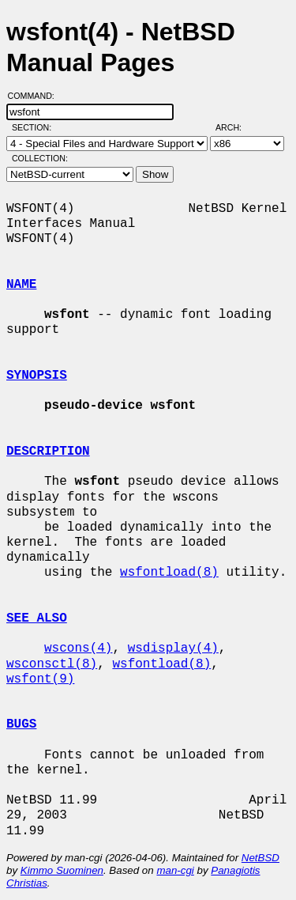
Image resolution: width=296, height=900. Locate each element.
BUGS (21, 724)
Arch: (235, 127)
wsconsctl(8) (51, 664)
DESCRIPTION (48, 451)
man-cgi (174, 870)
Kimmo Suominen (62, 870)
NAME (21, 284)
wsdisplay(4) (173, 648)
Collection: (40, 158)
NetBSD (260, 858)
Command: (36, 95)
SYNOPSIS (36, 375)
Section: (35, 127)
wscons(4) (78, 648)
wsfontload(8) (169, 572)
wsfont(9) (40, 679)
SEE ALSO (36, 618)
